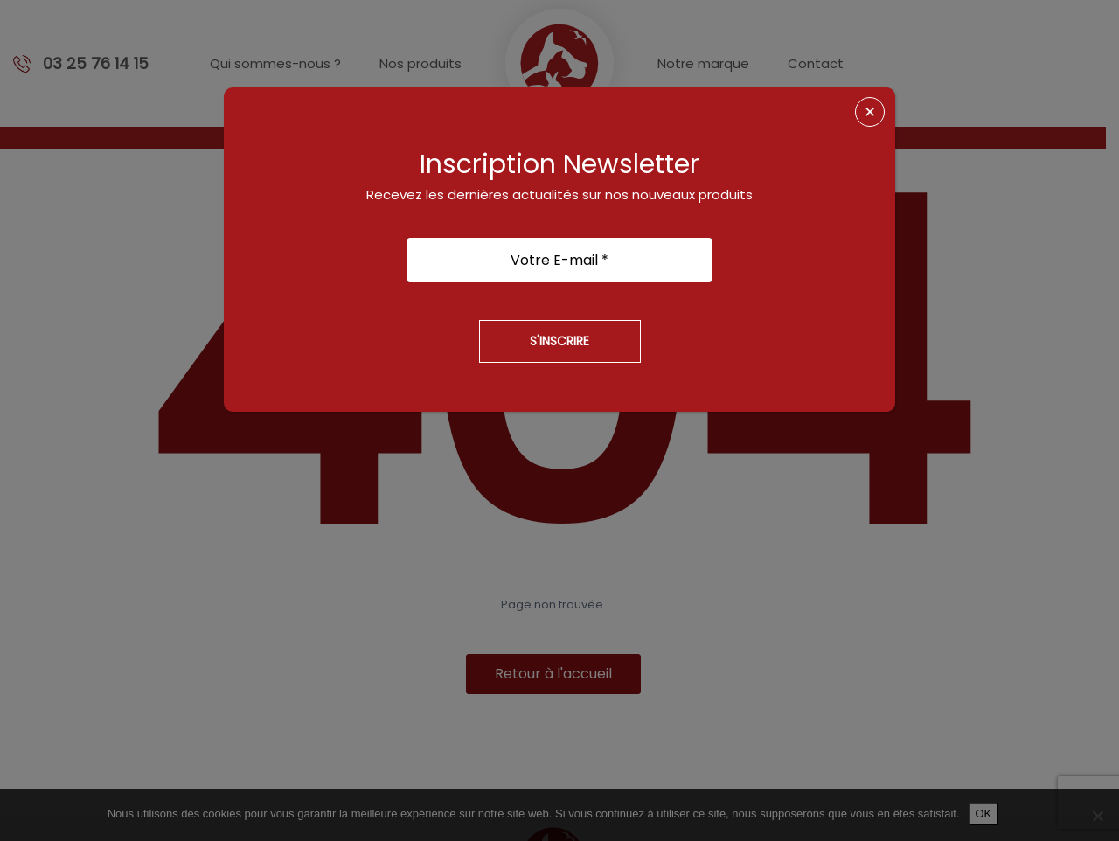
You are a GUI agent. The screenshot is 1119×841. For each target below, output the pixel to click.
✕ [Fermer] (870, 111)
